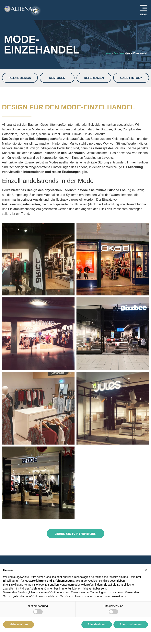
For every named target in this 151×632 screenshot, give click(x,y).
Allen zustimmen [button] (131, 624)
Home (107, 53)
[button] (146, 570)
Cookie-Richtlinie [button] (98, 580)
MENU (143, 14)
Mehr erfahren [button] (18, 624)
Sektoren (119, 53)
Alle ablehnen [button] (97, 624)
